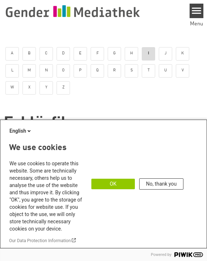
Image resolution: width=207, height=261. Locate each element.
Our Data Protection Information (40, 240)
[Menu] (197, 11)
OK (113, 184)
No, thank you (161, 184)
